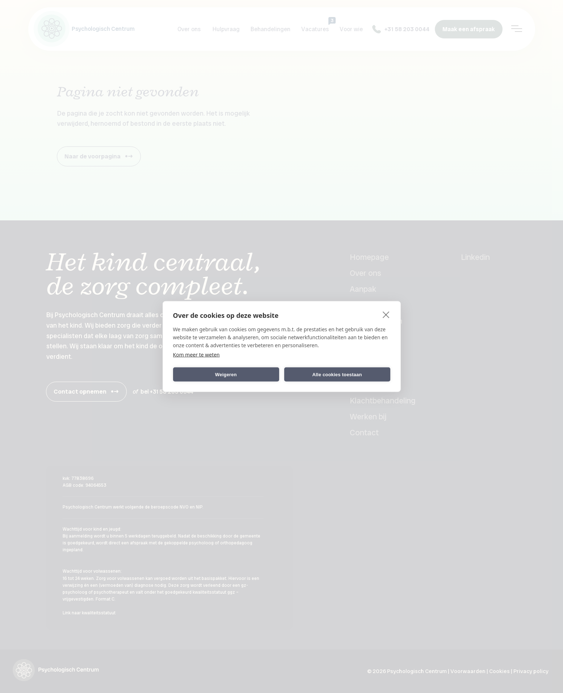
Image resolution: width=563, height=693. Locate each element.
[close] (386, 314)
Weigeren (226, 374)
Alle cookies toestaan (337, 374)
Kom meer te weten (196, 354)
